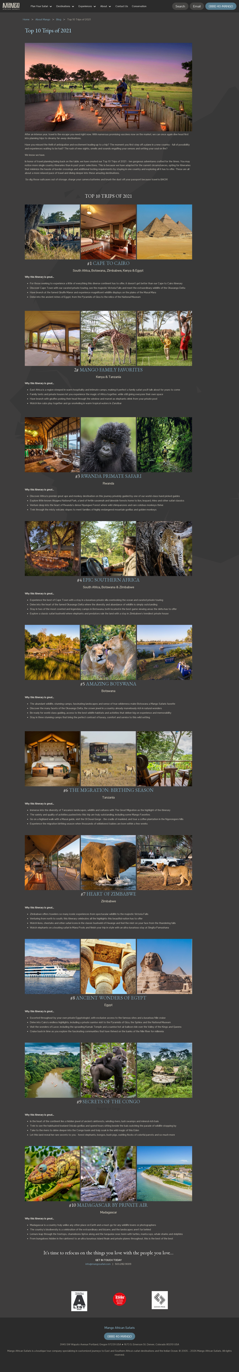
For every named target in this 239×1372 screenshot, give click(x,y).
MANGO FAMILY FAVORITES (111, 370)
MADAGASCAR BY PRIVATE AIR (112, 1205)
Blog (58, 19)
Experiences (85, 6)
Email (197, 6)
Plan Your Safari (39, 6)
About (103, 6)
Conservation (139, 6)
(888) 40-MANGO (221, 6)
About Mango (42, 19)
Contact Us (121, 6)
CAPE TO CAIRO (111, 263)
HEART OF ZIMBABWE (111, 894)
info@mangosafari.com (98, 1264)
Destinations (63, 6)
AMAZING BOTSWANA (111, 684)
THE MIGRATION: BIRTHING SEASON (111, 790)
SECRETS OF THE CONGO (111, 1101)
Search (180, 6)
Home (26, 19)
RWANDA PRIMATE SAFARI (111, 476)
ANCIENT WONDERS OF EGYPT (111, 998)
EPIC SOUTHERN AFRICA (111, 580)
